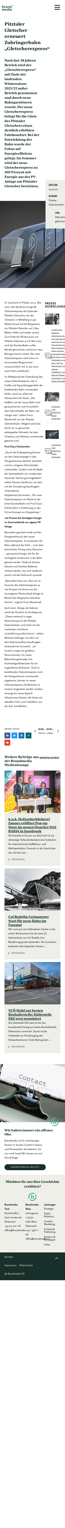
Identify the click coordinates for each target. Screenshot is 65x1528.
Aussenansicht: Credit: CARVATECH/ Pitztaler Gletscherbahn (56, 451)
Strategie (48, 1209)
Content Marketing (49, 1223)
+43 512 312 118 (12, 1226)
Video (47, 1245)
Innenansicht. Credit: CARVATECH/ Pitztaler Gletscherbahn (56, 413)
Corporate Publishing (49, 1230)
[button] (7, 735)
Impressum (10, 1265)
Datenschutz (26, 1265)
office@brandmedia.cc (16, 1230)
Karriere (8, 1257)
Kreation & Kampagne (49, 1238)
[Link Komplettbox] (32, 818)
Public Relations (49, 1215)
